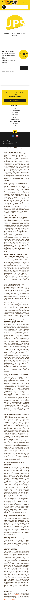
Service (15, 118)
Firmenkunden (15, 125)
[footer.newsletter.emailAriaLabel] (10, 68)
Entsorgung (15, 123)
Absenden (24, 68)
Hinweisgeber (6, 140)
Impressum (15, 114)
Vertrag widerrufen (15, 121)
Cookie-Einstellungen (8, 143)
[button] (2, 2)
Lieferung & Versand (15, 110)
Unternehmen (15, 119)
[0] (26, 2)
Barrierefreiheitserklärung (10, 142)
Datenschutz (15, 112)
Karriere (15, 116)
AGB (15, 108)
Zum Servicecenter (15, 100)
